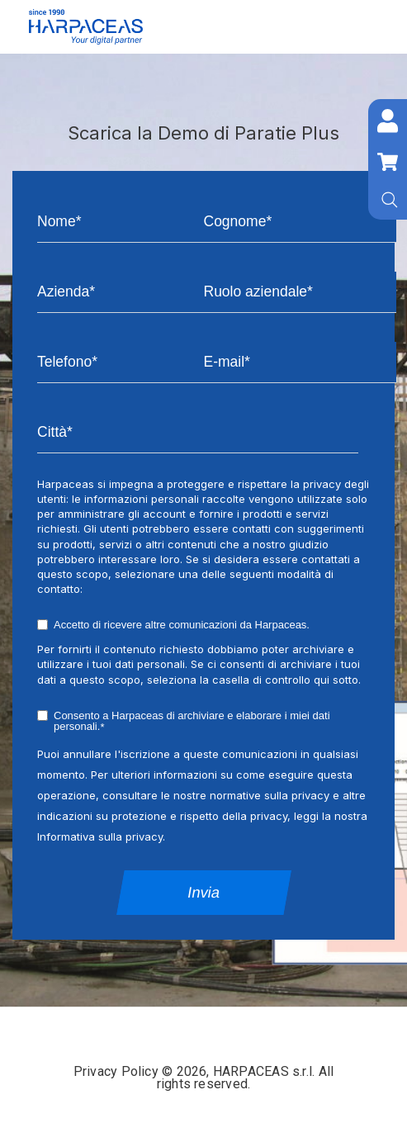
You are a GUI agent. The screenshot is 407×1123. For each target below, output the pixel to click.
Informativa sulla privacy (100, 836)
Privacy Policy (117, 1071)
